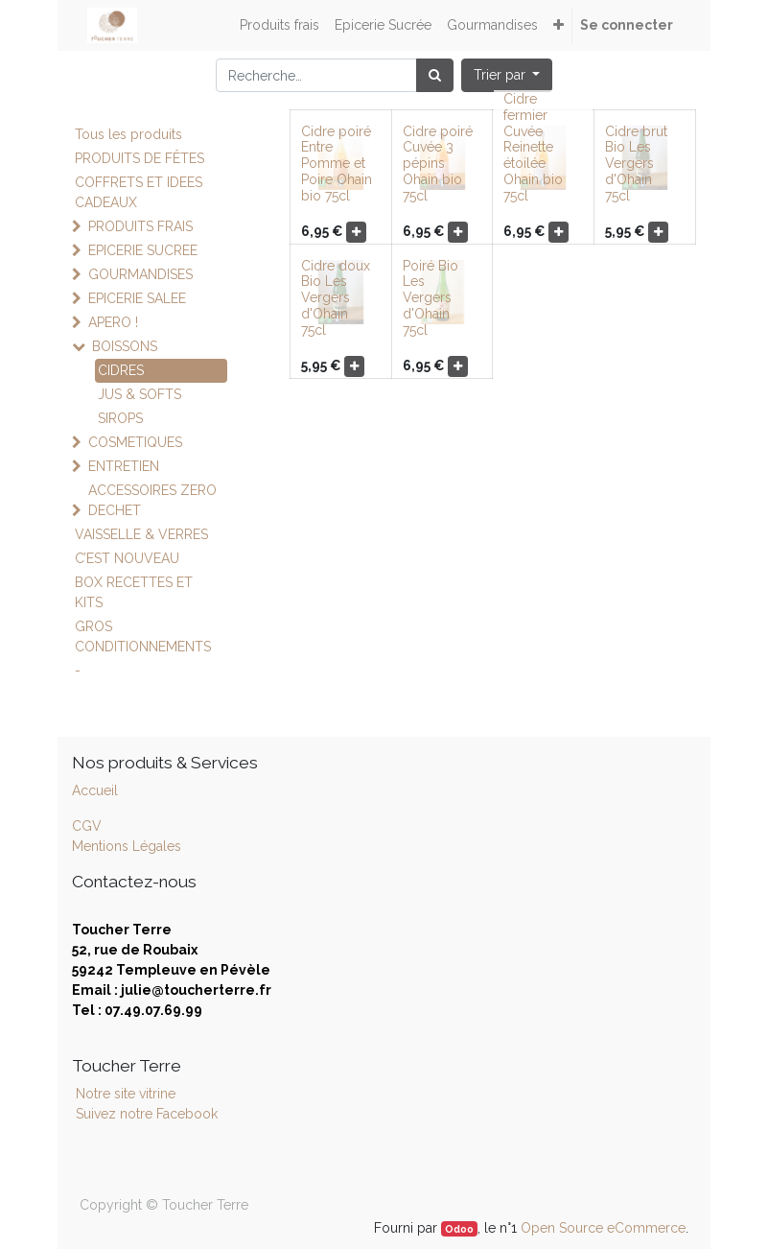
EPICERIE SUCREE (143, 250)
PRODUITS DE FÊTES (139, 158)
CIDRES (121, 370)
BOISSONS (124, 346)
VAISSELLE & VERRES (141, 534)
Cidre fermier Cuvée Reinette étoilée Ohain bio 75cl (533, 147)
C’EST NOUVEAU (127, 558)
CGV (87, 826)
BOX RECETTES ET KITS (134, 592)
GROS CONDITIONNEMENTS (143, 636)
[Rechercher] (435, 75)
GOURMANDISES (140, 274)
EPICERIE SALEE (137, 298)
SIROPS (120, 418)
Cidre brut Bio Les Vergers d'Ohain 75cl (636, 163)
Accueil (95, 790)
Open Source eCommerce (603, 1228)
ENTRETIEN (123, 466)
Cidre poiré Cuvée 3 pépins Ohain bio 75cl (438, 163)
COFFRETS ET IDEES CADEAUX (138, 192)
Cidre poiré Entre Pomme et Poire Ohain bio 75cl (336, 163)
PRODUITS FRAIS (140, 226)
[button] (558, 25)
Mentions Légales (126, 846)
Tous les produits (128, 134)
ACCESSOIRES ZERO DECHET (152, 500)
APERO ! (113, 322)
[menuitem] (279, 25)
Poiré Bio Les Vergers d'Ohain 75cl (430, 298)
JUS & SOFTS (139, 394)
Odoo (459, 1229)
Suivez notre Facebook (147, 1113)
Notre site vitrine (123, 1093)
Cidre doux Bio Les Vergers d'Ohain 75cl (335, 298)
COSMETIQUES (135, 442)
